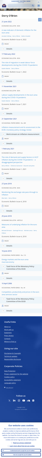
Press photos (9, 336)
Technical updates (10, 356)
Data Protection (9, 371)
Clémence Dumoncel (16, 166)
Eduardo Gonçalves (29, 166)
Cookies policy (9, 377)
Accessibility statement (12, 380)
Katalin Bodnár (6, 68)
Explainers (8, 333)
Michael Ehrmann (7, 230)
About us (7, 327)
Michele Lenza (28, 230)
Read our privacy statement (22, 443)
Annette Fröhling (6, 36)
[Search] (20, 5)
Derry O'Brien (16, 36)
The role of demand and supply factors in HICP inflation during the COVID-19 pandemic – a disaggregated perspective (20, 159)
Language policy (10, 383)
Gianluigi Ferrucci (18, 230)
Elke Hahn (4, 198)
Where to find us (10, 342)
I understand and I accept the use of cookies (22, 450)
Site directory (9, 387)
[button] (38, 2)
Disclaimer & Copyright (12, 353)
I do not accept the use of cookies (22, 454)
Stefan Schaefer (25, 36)
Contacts (7, 339)
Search (32, 5)
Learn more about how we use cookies (22, 446)
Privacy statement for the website (16, 374)
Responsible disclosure (12, 359)
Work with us (9, 330)
